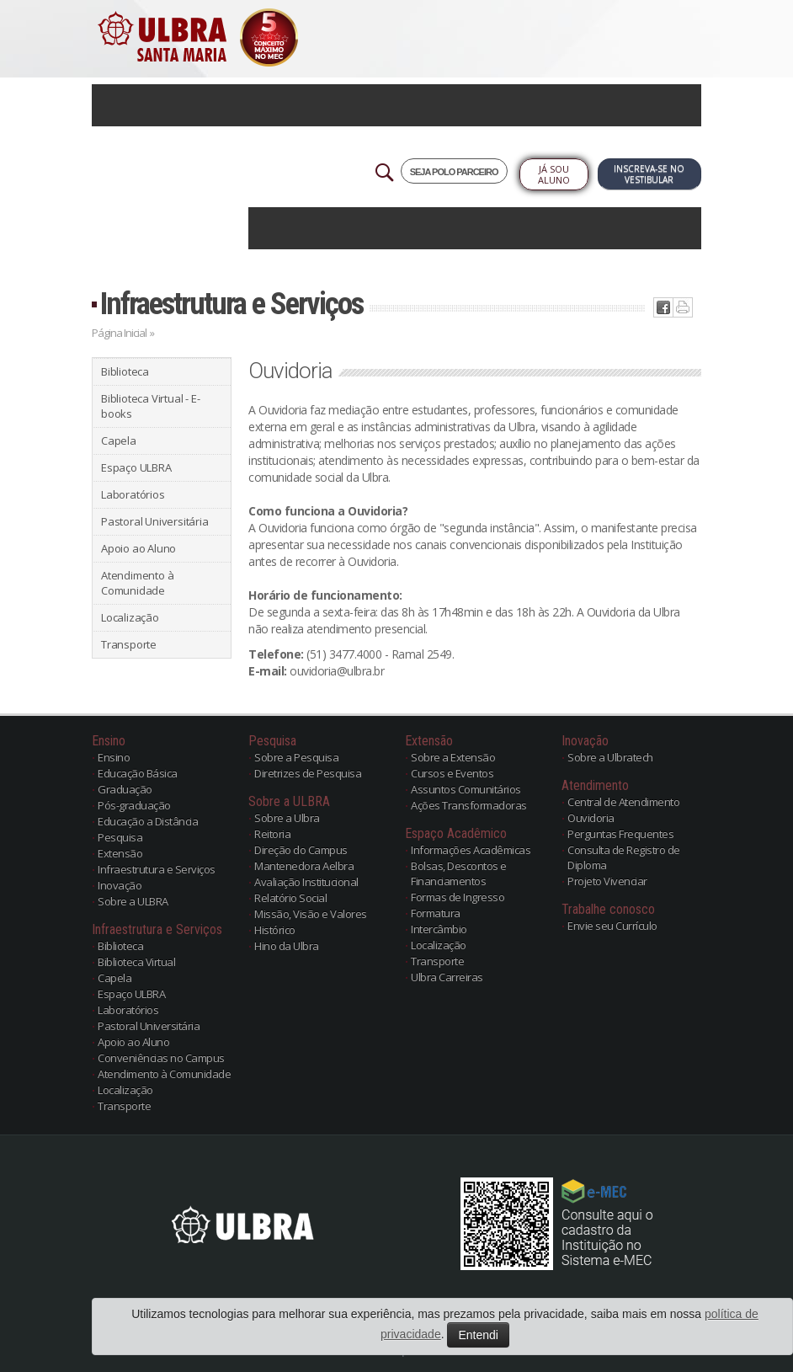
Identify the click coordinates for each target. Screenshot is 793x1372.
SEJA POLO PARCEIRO (454, 172)
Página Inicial (119, 332)
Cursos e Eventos (452, 773)
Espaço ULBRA (136, 467)
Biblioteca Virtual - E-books (150, 406)
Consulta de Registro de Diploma (623, 857)
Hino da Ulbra (286, 945)
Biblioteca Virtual (136, 961)
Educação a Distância (148, 821)
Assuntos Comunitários (466, 789)
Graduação (125, 789)
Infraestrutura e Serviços (231, 304)
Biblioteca (125, 371)
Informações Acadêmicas (470, 849)
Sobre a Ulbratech (610, 757)
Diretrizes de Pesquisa (307, 773)
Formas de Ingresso (457, 897)
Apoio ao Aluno (138, 548)
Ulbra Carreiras (447, 977)
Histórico (274, 929)
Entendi (478, 1335)
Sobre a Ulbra (287, 817)
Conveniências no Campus (161, 1057)
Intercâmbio (439, 929)
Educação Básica (138, 773)
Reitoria (272, 833)
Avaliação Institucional (306, 881)
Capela (118, 440)
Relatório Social (290, 897)
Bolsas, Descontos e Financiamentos (459, 873)
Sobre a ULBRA (133, 901)
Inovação (119, 885)
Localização (130, 617)
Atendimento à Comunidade (137, 583)
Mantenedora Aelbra (304, 865)
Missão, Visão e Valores (310, 913)
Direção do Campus (301, 849)
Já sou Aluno (554, 174)
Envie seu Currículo (612, 925)
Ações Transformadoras (469, 805)
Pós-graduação (134, 805)
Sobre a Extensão (453, 757)
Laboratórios (133, 494)
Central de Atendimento (623, 801)
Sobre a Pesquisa (296, 757)
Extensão (120, 853)
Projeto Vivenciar (607, 881)
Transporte (129, 644)
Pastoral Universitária (155, 521)
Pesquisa (120, 837)
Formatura (435, 913)
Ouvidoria (591, 817)
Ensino (114, 757)
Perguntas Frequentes (620, 833)
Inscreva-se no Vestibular (649, 174)
